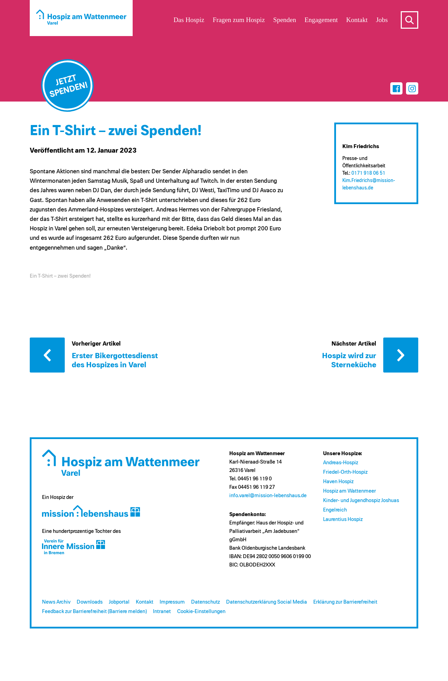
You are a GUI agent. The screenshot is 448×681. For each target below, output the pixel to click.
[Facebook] (396, 88)
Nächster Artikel (400, 355)
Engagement (321, 19)
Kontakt (144, 602)
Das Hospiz (189, 19)
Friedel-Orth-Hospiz (345, 472)
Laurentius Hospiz (343, 519)
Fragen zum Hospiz (239, 19)
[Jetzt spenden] (67, 85)
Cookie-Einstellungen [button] (201, 611)
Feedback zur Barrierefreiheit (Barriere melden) (94, 611)
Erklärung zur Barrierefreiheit (345, 602)
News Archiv (56, 602)
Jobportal (119, 602)
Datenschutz (205, 602)
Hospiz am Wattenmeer (349, 491)
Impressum (172, 602)
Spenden (284, 19)
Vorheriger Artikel (47, 355)
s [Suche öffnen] (409, 20)
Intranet (162, 611)
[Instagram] (412, 88)
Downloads (90, 602)
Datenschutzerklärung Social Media (266, 602)
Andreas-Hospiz (340, 462)
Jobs (382, 19)
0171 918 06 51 (368, 173)
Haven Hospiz (338, 481)
